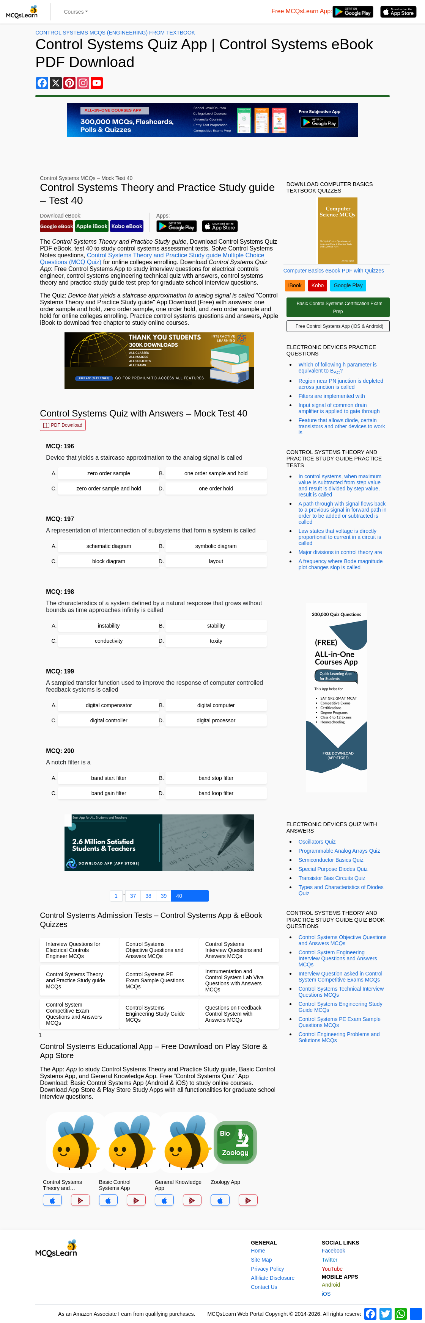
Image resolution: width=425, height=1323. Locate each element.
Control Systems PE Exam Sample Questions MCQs (340, 1022)
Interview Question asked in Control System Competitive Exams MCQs (340, 977)
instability (109, 626)
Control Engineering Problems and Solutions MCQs (339, 1037)
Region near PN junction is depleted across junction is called (341, 384)
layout (216, 561)
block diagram (108, 561)
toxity (216, 641)
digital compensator (109, 705)
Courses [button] (74, 12)
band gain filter (108, 793)
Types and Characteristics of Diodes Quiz (341, 890)
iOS (326, 1294)
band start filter (108, 778)
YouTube (332, 1269)
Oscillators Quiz (317, 842)
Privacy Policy (267, 1269)
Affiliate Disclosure (272, 1278)
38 (148, 896)
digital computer (216, 705)
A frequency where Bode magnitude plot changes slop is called (341, 564)
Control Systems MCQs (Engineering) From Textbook (115, 33)
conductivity (109, 641)
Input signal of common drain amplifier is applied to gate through (339, 408)
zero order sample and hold (108, 488)
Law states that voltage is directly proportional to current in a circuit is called (340, 537)
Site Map (261, 1260)
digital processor (216, 720)
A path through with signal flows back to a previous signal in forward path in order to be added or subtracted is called (343, 513)
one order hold (216, 488)
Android (331, 1285)
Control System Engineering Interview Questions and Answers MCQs (338, 958)
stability (216, 626)
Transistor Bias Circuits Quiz (332, 878)
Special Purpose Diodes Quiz (333, 869)
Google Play (348, 285)
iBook (295, 285)
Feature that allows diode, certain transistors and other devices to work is (342, 426)
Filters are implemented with (332, 396)
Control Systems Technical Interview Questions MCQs (341, 992)
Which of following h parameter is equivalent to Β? (338, 368)
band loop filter (215, 793)
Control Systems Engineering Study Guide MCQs (340, 1007)
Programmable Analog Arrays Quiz (339, 851)
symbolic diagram (216, 546)
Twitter (329, 1260)
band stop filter (215, 778)
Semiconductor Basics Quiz (331, 860)
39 (164, 896)
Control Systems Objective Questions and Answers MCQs (343, 940)
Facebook (333, 1251)
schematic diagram (109, 546)
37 (133, 896)
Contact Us (264, 1287)
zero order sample (108, 473)
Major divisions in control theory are (340, 552)
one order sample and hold (216, 473)
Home (258, 1251)
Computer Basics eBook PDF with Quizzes (333, 271)
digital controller (109, 720)
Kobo (318, 285)
